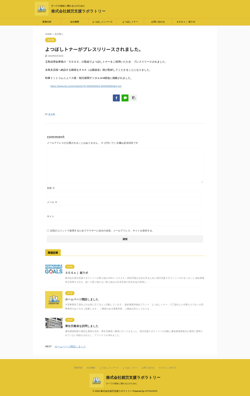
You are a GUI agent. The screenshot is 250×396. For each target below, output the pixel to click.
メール (52, 202)
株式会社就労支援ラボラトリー (78, 11)
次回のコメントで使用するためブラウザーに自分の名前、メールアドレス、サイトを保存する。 (102, 230)
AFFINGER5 (151, 391)
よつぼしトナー (130, 21)
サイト (50, 216)
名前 (51, 188)
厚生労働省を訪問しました (81, 326)
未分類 (51, 114)
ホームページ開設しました (81, 299)
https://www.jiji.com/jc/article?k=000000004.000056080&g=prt (85, 86)
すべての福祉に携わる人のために (121, 383)
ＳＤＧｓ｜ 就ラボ (185, 21)
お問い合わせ (158, 21)
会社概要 (74, 21)
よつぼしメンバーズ (102, 21)
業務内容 (46, 21)
